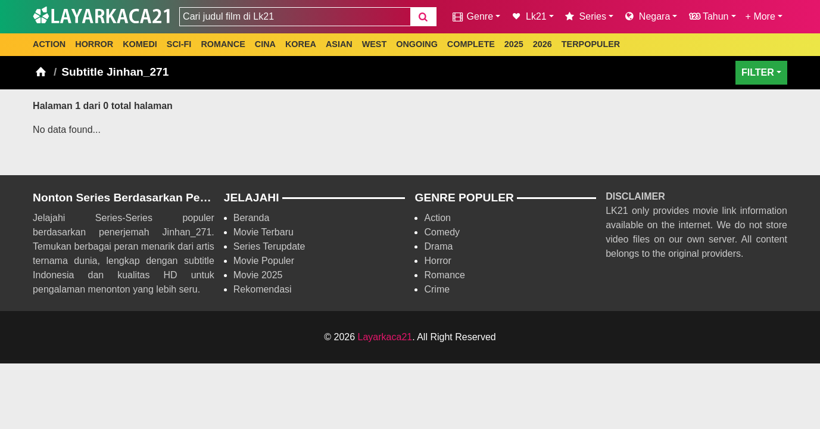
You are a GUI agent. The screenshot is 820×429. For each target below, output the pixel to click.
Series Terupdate (269, 246)
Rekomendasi (262, 289)
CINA (265, 44)
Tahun (707, 16)
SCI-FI (179, 44)
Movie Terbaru (263, 232)
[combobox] (294, 16)
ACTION (49, 44)
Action (437, 218)
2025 (513, 44)
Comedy (442, 232)
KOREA (300, 44)
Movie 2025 (258, 275)
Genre (472, 16)
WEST (374, 44)
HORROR (94, 44)
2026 (542, 44)
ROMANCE (223, 44)
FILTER (757, 72)
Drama (438, 246)
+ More (760, 16)
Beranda (251, 218)
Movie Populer (263, 261)
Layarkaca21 (385, 337)
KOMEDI (140, 44)
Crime (437, 289)
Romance (444, 275)
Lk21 (528, 16)
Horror (437, 261)
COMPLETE (471, 44)
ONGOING (417, 44)
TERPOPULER (591, 44)
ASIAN (339, 44)
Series (584, 16)
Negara (646, 16)
